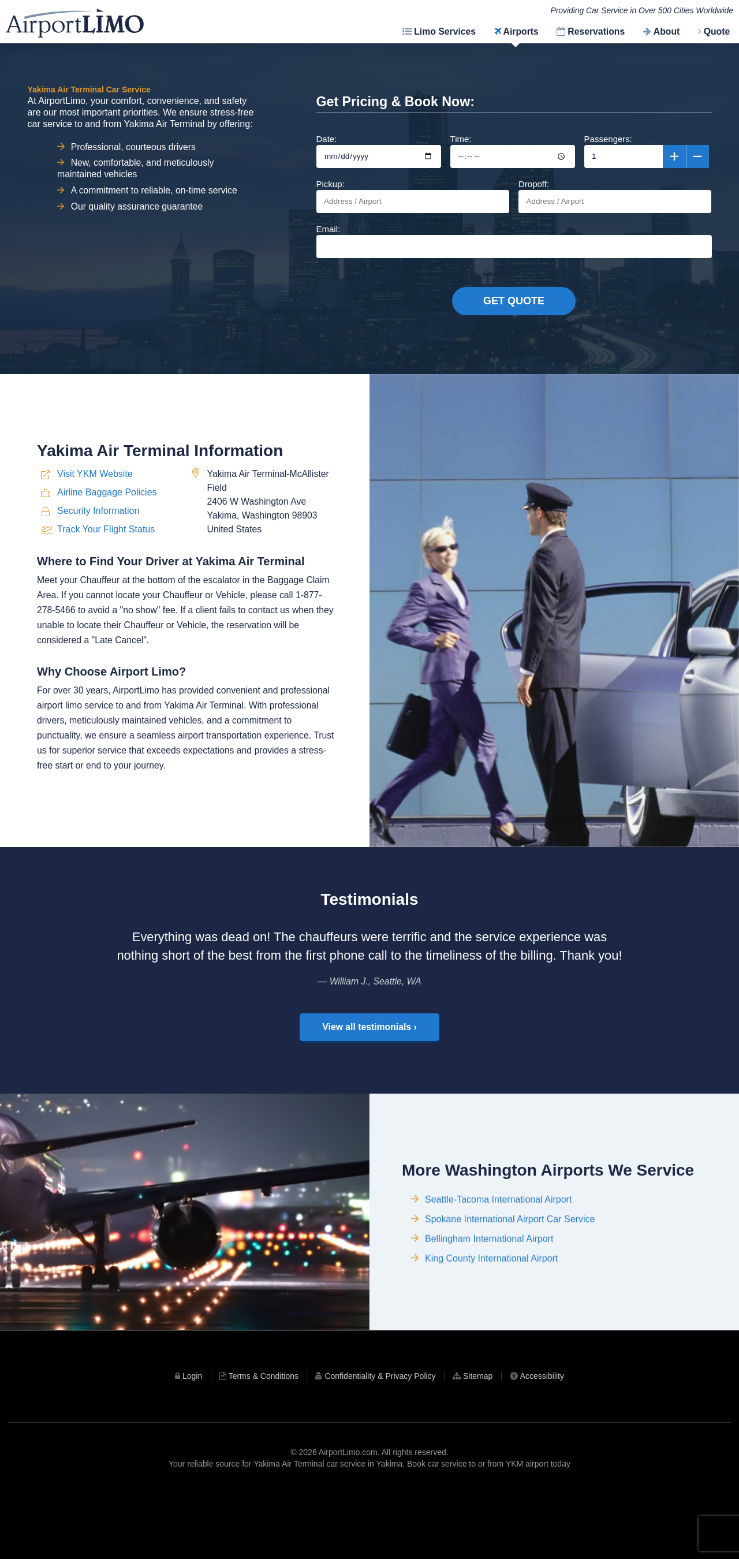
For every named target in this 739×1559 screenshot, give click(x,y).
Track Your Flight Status (106, 571)
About (667, 31)
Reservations (596, 31)
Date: (378, 151)
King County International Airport (491, 1331)
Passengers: (646, 151)
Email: (514, 241)
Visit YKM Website (95, 516)
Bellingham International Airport (489, 1311)
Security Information (98, 552)
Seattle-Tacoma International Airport (498, 1272)
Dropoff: (614, 196)
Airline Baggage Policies (107, 534)
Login (192, 1441)
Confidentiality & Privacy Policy (379, 1441)
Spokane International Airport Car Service (510, 1292)
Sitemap (477, 1441)
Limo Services (445, 31)
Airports (521, 31)
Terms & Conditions (263, 1441)
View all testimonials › (369, 1060)
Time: (512, 151)
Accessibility (542, 1441)
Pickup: (412, 196)
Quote (717, 31)
